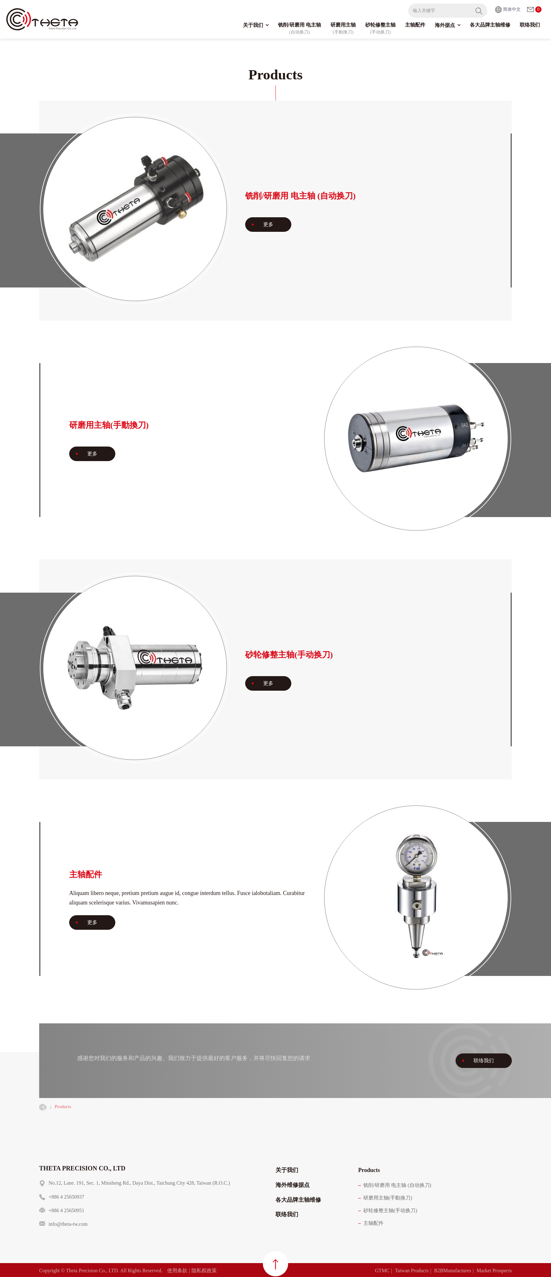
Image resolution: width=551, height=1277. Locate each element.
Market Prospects (494, 1270)
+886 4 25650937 (66, 1197)
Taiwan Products (412, 1270)
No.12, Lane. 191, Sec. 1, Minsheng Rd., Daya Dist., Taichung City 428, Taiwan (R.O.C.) (139, 1183)
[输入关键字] (439, 10)
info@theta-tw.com (68, 1224)
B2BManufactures (452, 1270)
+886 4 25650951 (66, 1210)
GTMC (382, 1270)
